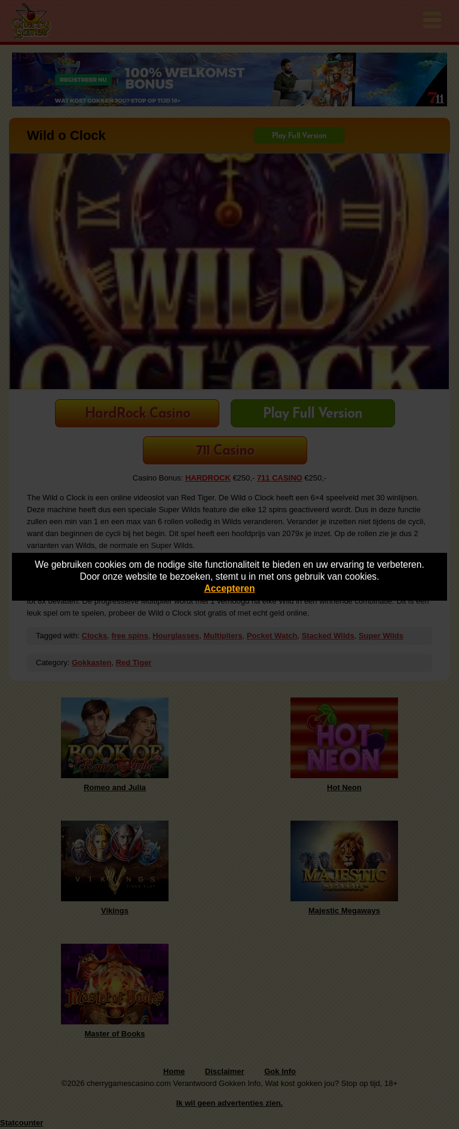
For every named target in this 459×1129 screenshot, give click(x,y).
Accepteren (229, 588)
